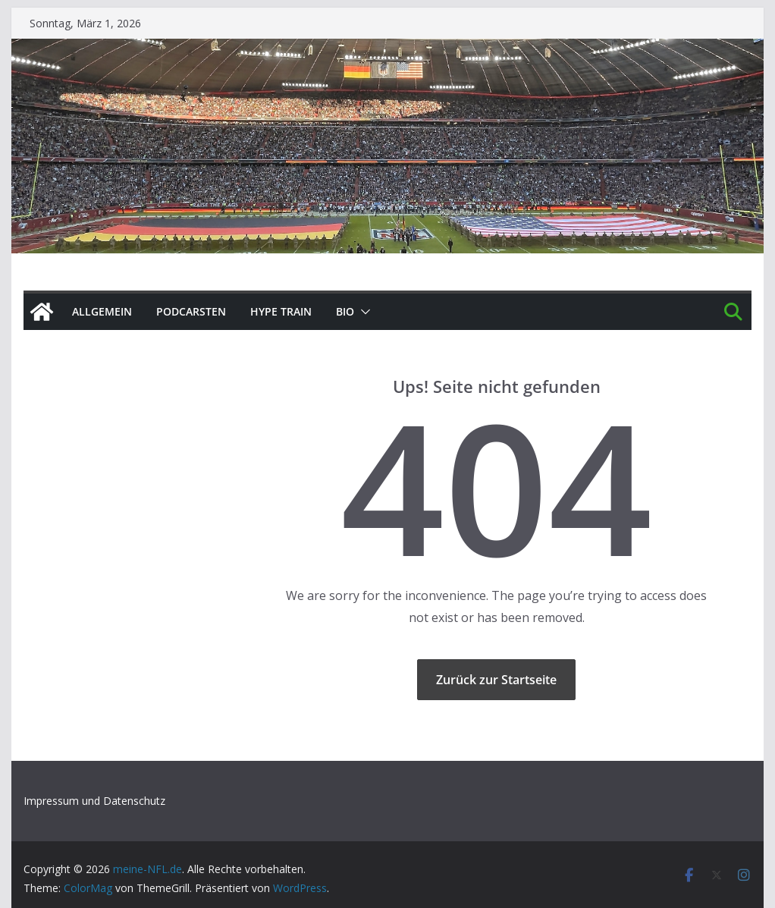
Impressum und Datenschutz (94, 800)
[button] (362, 311)
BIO (345, 311)
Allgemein (102, 311)
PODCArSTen (191, 311)
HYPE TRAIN (281, 311)
